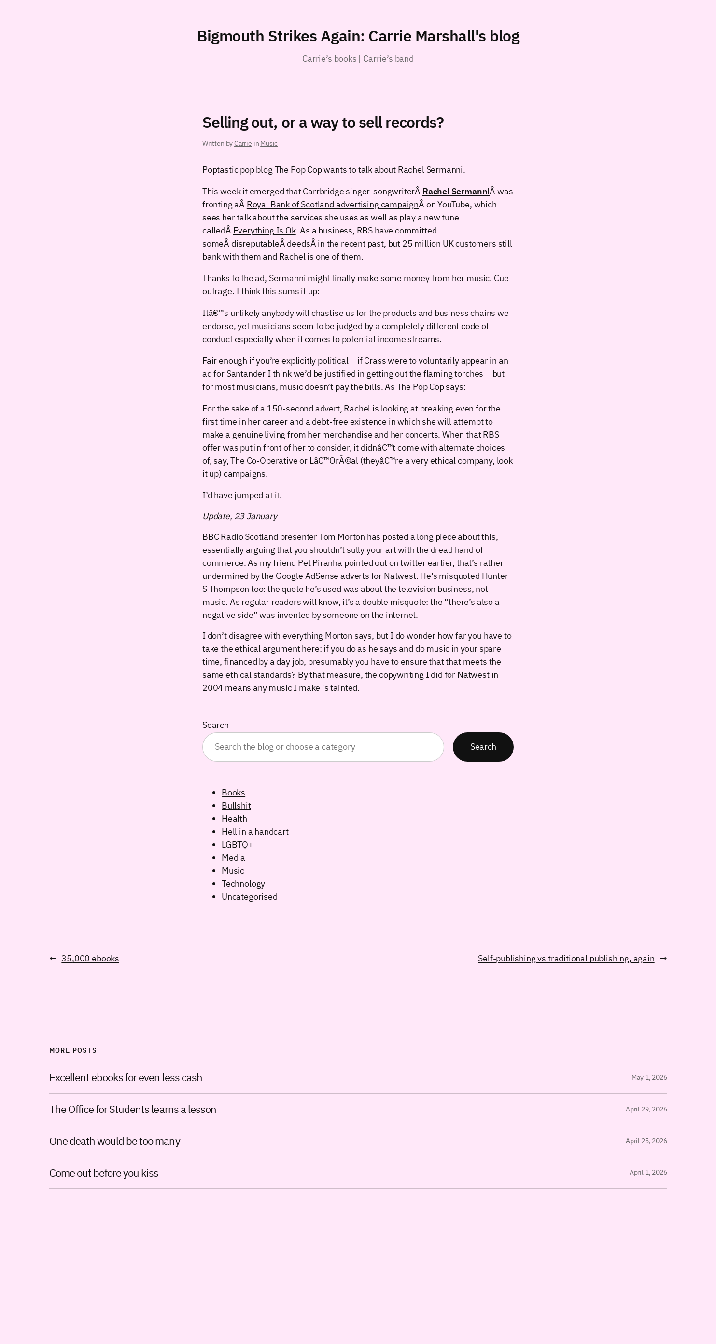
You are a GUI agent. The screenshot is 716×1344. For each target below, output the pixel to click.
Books (233, 792)
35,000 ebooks (90, 958)
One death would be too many (114, 1141)
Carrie (243, 143)
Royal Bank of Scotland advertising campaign (333, 204)
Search (215, 724)
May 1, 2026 (649, 1077)
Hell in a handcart (255, 831)
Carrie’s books (329, 58)
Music (269, 143)
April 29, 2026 (646, 1109)
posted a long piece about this (439, 536)
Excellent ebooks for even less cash (125, 1077)
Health (234, 818)
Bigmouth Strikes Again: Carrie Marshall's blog (358, 36)
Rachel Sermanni (456, 191)
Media (233, 857)
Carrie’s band (388, 58)
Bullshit (236, 805)
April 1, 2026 (648, 1172)
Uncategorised (250, 896)
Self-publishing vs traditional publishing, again (566, 958)
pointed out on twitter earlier (398, 562)
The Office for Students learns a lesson (133, 1109)
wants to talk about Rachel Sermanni (393, 169)
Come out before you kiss (104, 1173)
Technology (243, 883)
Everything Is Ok (264, 230)
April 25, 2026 (646, 1141)
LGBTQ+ (237, 844)
